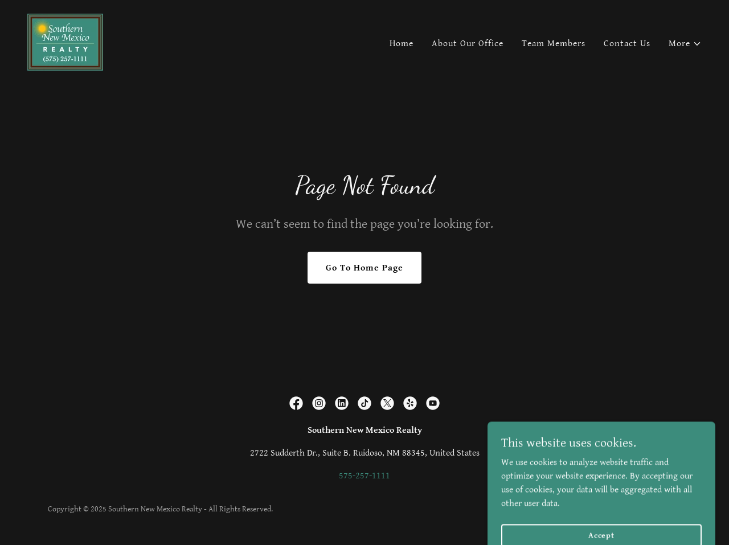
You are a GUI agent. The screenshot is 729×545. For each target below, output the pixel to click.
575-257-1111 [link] (364, 475)
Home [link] (401, 43)
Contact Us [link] (627, 43)
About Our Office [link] (467, 43)
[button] (685, 44)
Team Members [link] (553, 43)
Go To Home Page (364, 268)
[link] (65, 41)
